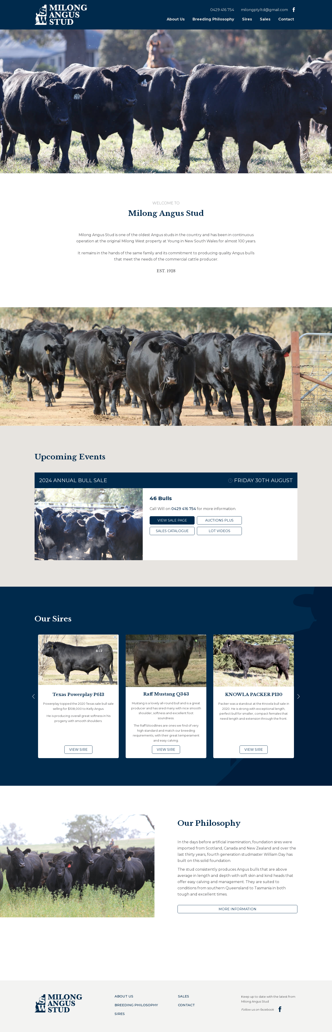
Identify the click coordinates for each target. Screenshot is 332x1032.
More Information (237, 909)
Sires (247, 19)
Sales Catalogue (172, 531)
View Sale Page (172, 520)
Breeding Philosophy (213, 19)
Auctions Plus (219, 520)
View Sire (78, 750)
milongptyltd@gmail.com (264, 10)
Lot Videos (219, 531)
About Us (176, 19)
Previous (33, 696)
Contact (286, 19)
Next (298, 696)
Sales (265, 19)
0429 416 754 (222, 10)
